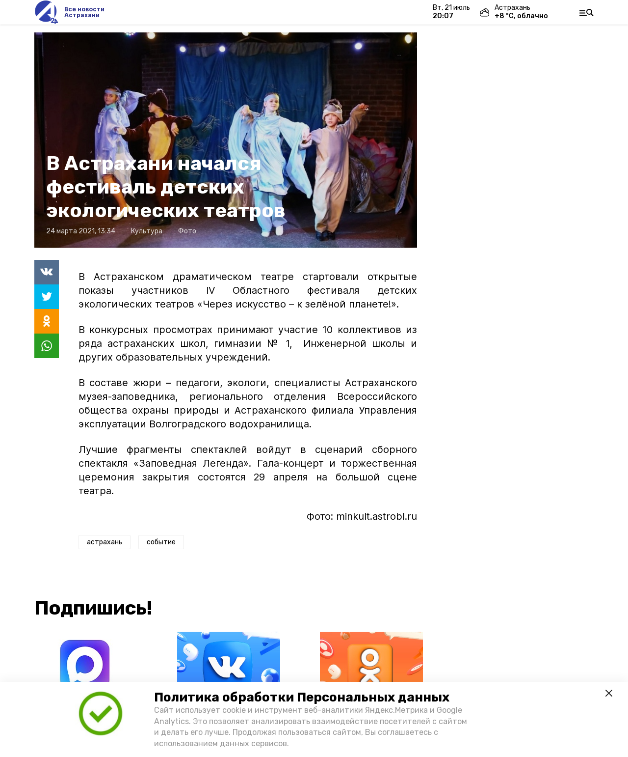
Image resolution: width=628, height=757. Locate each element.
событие (161, 542)
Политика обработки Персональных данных (301, 697)
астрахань (104, 542)
